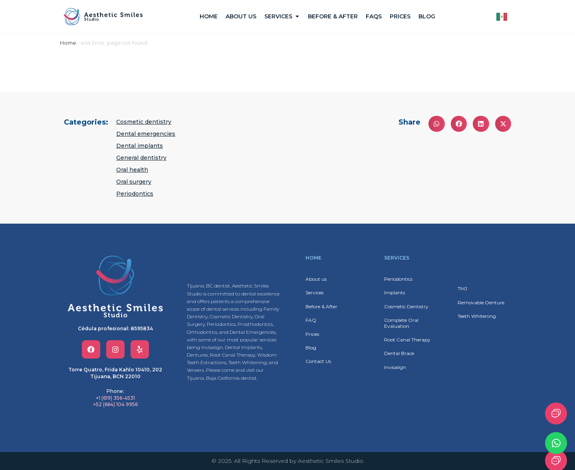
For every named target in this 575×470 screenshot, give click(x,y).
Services (314, 292)
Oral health (132, 169)
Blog (310, 348)
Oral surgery (133, 181)
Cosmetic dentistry (143, 121)
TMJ (462, 289)
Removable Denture (481, 302)
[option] (503, 17)
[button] (436, 124)
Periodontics (134, 193)
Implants (394, 292)
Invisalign (395, 367)
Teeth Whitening (477, 316)
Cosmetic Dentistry (406, 306)
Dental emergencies (145, 133)
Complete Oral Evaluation (401, 323)
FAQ (310, 320)
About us (316, 279)
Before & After (321, 306)
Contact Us (318, 361)
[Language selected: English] (503, 17)
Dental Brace (399, 353)
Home (68, 43)
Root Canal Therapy (407, 340)
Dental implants (139, 145)
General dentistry (141, 157)
